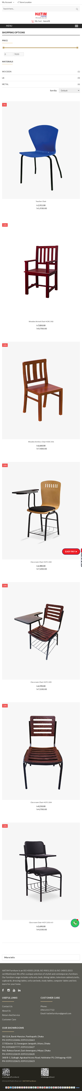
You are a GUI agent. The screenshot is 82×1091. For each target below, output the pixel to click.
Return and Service (11, 1015)
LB (41, 78)
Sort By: (53, 90)
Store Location (24, 2)
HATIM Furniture (29, 1081)
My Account (8, 2)
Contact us (7, 1006)
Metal (41, 84)
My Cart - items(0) (41, 21)
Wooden (41, 71)
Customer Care (9, 1019)
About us (6, 1010)
